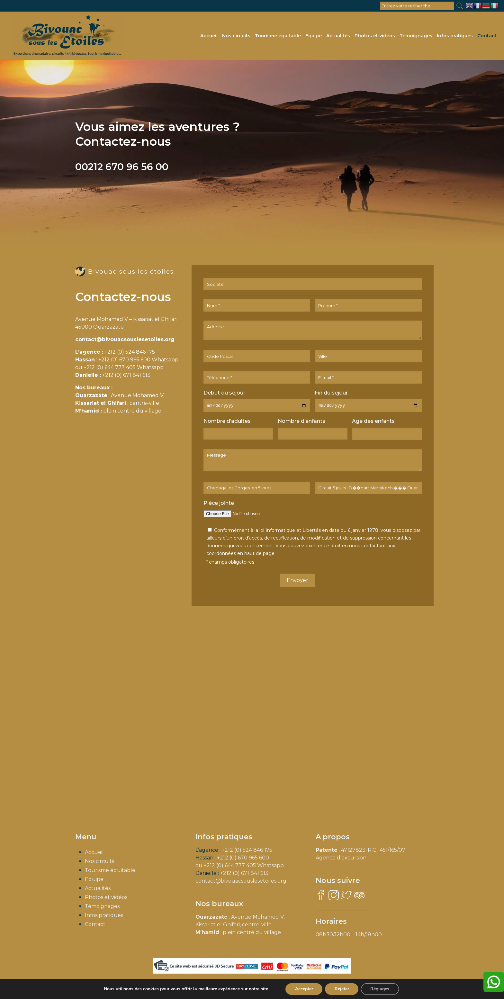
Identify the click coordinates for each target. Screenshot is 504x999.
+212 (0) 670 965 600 (124, 360)
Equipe (94, 880)
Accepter (304, 989)
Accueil (94, 853)
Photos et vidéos (106, 898)
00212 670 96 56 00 (121, 167)
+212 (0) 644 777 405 (110, 367)
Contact (95, 925)
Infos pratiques (104, 916)
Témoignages (102, 907)
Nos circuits (99, 862)
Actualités (98, 889)
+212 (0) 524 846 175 (129, 352)
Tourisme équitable (110, 871)
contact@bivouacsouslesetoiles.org (125, 339)
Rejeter (342, 989)
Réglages (380, 989)
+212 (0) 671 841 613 (126, 375)
